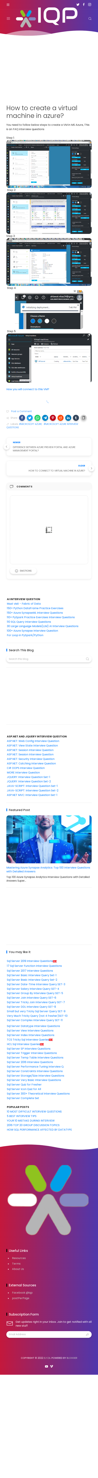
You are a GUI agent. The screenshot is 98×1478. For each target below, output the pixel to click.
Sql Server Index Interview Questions (30, 1035)
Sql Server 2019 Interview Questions (32, 961)
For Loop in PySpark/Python (25, 635)
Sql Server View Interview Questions (30, 1031)
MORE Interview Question (23, 772)
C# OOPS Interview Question (26, 768)
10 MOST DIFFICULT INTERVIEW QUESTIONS (34, 1111)
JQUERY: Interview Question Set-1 (28, 777)
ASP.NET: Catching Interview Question (31, 763)
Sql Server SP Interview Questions (29, 1049)
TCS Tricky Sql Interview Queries (30, 1040)
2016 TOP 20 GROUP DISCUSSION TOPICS (33, 1125)
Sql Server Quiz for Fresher (24, 1084)
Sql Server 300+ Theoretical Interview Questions (38, 1094)
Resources (19, 1258)
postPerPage (20, 1298)
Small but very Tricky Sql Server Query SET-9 (36, 1011)
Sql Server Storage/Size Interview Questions (35, 1076)
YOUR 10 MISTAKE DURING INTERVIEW (31, 1121)
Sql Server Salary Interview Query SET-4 (33, 989)
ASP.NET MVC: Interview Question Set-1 (32, 795)
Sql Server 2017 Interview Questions (30, 971)
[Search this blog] (49, 659)
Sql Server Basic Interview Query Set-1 (32, 975)
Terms (16, 1264)
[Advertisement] (49, 68)
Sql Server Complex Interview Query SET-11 (35, 1020)
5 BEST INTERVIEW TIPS (21, 1116)
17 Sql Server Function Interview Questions (34, 966)
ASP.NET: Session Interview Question (30, 750)
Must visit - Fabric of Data (24, 604)
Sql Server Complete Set (23, 1098)
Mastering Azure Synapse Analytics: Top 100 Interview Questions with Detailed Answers (48, 869)
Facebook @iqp (22, 1293)
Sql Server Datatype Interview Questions (33, 1026)
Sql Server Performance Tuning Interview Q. (35, 1067)
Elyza (47, 1358)
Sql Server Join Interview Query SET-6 (31, 998)
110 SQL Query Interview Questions (29, 622)
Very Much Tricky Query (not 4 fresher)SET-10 (37, 1016)
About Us (18, 1269)
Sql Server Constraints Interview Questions (35, 1071)
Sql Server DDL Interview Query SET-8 (31, 1007)
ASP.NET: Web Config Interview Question (33, 741)
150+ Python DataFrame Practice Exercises (35, 608)
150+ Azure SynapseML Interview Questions (35, 613)
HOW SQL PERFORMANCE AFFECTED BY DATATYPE (39, 1130)
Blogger (72, 1358)
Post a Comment (21, 411)
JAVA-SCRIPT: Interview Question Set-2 (32, 790)
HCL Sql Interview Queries (25, 1044)
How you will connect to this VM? (27, 389)
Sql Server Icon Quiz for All (24, 1089)
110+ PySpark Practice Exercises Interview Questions (41, 617)
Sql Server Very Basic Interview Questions (34, 1080)
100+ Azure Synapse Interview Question (32, 631)
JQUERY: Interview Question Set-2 (29, 781)
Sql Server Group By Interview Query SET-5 (35, 993)
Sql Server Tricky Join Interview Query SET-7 (36, 1002)
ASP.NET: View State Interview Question (32, 745)
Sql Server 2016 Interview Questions (30, 1062)
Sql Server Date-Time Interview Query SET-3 (36, 984)
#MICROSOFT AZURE (30, 424)
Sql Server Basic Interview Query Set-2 (32, 980)
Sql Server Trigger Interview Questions (32, 1053)
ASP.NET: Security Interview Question (31, 759)
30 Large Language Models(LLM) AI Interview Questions (42, 626)
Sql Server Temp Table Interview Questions (35, 1057)
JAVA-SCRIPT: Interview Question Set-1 (32, 786)
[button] (22, 418)
